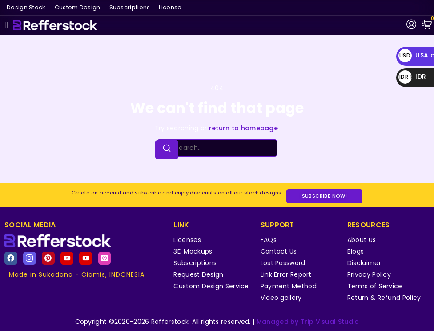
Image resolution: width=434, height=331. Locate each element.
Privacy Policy (369, 274)
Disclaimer (364, 262)
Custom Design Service (211, 286)
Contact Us (279, 251)
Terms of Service (374, 286)
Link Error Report (286, 274)
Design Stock (26, 7)
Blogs (355, 251)
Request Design (198, 274)
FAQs (269, 239)
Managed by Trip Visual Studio (308, 321)
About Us (361, 239)
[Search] (166, 149)
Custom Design (77, 7)
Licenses (187, 239)
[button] (6, 25)
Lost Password (283, 262)
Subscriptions (129, 7)
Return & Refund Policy (384, 297)
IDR (412, 76)
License (170, 7)
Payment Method (289, 286)
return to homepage (243, 128)
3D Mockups (192, 251)
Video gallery (281, 297)
